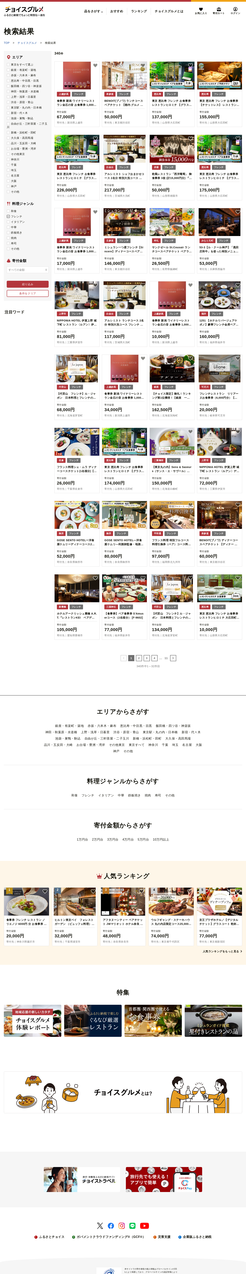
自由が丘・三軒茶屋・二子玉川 (107, 738)
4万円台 (128, 839)
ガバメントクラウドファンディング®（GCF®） (111, 1236)
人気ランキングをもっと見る (222, 951)
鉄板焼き (14, 232)
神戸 (12, 186)
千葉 (12, 164)
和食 (12, 211)
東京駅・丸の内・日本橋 (24, 107)
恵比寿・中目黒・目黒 (23, 80)
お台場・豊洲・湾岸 (21, 148)
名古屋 (13, 175)
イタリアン (16, 221)
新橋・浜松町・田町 (21, 132)
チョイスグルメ (27, 42)
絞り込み (27, 284)
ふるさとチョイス (51, 1236)
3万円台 (113, 839)
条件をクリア (27, 293)
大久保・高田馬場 (20, 137)
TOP (7, 42)
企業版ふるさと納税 (197, 1236)
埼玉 (12, 170)
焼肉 (12, 237)
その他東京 (16, 154)
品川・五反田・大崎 (21, 143)
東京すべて (137, 744)
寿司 (12, 243)
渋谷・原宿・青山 (20, 102)
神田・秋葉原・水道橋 (23, 91)
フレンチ (14, 216)
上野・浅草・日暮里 (21, 96)
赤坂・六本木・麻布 (21, 75)
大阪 (12, 180)
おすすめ (116, 11)
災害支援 (164, 1236)
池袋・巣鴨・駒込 (20, 118)
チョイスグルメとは (169, 11)
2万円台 (97, 839)
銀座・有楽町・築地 (21, 69)
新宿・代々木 (17, 112)
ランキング (139, 11)
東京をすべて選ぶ (20, 64)
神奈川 (13, 159)
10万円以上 (161, 839)
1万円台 (82, 839)
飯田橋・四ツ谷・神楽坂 (24, 86)
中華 (12, 227)
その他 (13, 191)
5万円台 (143, 839)
